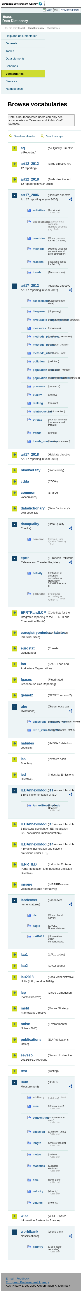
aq (23, 148)
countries (39, 238)
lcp (23, 992)
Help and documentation (21, 35)
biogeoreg (39, 311)
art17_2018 (30, 454)
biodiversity (30, 470)
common (28, 492)
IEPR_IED (29, 864)
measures (39, 328)
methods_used (40, 353)
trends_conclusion (40, 441)
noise (25, 1024)
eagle (36, 925)
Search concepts (54, 136)
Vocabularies (15, 73)
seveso (27, 1055)
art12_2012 (30, 164)
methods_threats (40, 344)
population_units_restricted (40, 378)
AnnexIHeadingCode (40, 805)
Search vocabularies (24, 136)
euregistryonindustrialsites (34, 632)
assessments (40, 300)
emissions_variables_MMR (40, 721)
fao (23, 664)
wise (24, 1216)
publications (31, 1039)
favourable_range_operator (40, 319)
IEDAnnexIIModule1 (34, 790)
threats (37, 419)
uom (24, 1082)
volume (38, 1202)
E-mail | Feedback (17, 1278)
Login (49, 9)
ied (23, 774)
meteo (37, 1154)
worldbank (29, 1231)
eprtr (25, 558)
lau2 (24, 966)
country (38, 1246)
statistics (39, 1166)
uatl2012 (38, 936)
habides (27, 743)
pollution (39, 361)
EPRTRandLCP (33, 612)
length (37, 1143)
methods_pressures (40, 336)
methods (38, 248)
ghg (24, 706)
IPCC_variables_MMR (40, 730)
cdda (25, 481)
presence (39, 386)
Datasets (11, 43)
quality (37, 394)
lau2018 (27, 977)
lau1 (24, 954)
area (35, 1106)
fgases (26, 679)
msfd (25, 1008)
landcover (29, 900)
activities (39, 210)
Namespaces (14, 88)
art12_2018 (30, 179)
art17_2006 (30, 195)
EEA (23, 4)
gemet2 (27, 695)
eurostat (28, 648)
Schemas (12, 66)
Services (11, 81)
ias (23, 759)
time (35, 1180)
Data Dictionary (36, 28)
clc (35, 915)
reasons (38, 261)
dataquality (30, 524)
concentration (40, 1117)
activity (37, 573)
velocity (38, 1191)
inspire (26, 884)
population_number (40, 369)
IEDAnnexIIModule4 (34, 844)
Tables (10, 51)
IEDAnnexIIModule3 (34, 824)
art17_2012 (30, 285)
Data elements (15, 58)
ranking (38, 403)
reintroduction (40, 411)
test (24, 1071)
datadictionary (33, 508)
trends (37, 272)
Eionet (21, 28)
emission (39, 1131)
